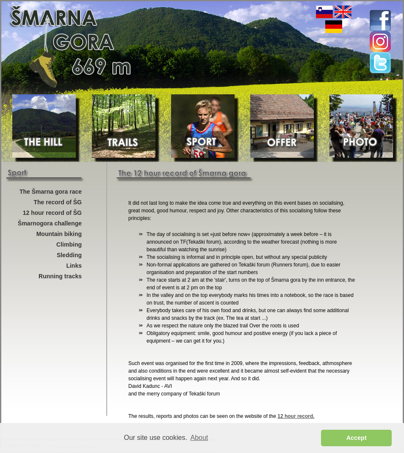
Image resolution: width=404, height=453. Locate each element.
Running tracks (60, 276)
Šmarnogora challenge (50, 223)
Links (74, 265)
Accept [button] (356, 437)
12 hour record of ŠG (52, 212)
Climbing (69, 244)
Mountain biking (59, 234)
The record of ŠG (57, 202)
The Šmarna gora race (50, 191)
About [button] (199, 437)
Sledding (69, 255)
